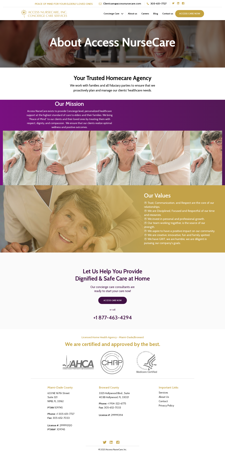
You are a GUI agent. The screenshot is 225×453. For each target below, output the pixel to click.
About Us (164, 397)
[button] (113, 13)
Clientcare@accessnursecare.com (122, 3)
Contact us (167, 13)
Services (163, 392)
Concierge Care (111, 13)
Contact (163, 401)
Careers (145, 13)
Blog (155, 13)
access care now (189, 13)
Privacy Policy (166, 405)
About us (132, 13)
